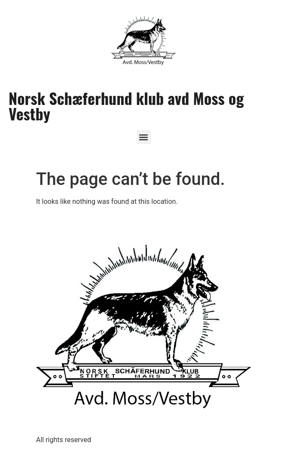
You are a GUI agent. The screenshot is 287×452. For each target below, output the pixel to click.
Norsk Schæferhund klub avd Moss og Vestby (126, 105)
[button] (144, 137)
